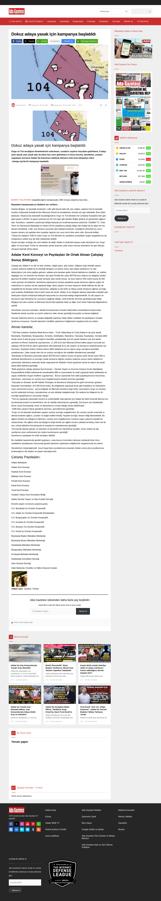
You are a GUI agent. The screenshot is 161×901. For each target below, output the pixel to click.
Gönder (41, 41)
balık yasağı (23, 622)
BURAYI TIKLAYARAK (21, 200)
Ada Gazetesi (21, 105)
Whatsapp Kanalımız (86, 41)
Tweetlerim (118, 251)
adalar (16, 622)
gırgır (31, 622)
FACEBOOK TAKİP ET (124, 227)
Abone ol (83, 611)
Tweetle (28, 41)
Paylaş (16, 41)
